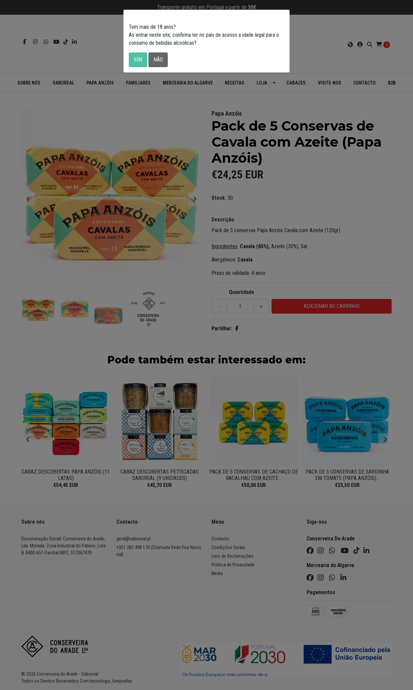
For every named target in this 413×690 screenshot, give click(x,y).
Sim (138, 59)
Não (158, 59)
